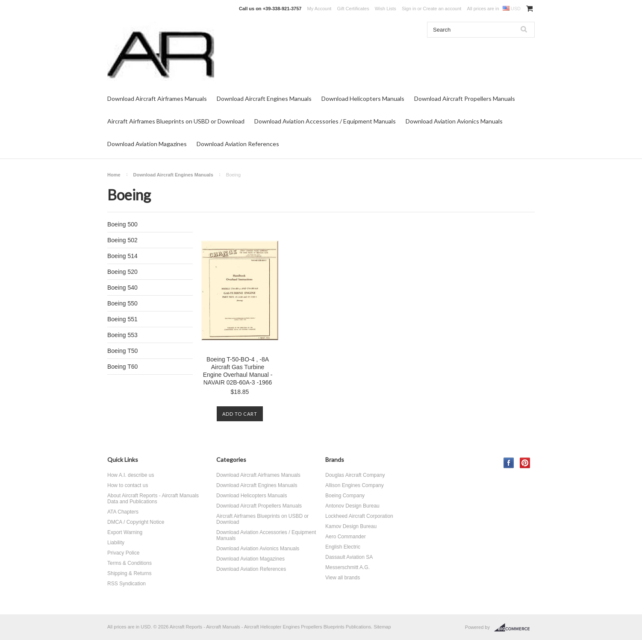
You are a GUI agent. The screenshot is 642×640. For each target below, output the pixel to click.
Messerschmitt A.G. (347, 567)
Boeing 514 (122, 255)
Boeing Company (345, 496)
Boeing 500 (122, 224)
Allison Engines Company (354, 485)
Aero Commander (345, 537)
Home (114, 174)
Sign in (409, 8)
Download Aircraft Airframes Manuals (157, 98)
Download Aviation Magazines (147, 143)
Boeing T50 (122, 350)
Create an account (442, 8)
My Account (319, 8)
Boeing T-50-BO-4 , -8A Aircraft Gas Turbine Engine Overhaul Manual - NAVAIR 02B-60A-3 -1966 (238, 371)
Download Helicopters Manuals (362, 98)
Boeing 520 (122, 271)
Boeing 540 (122, 287)
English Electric (342, 547)
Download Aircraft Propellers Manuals (464, 98)
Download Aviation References (238, 143)
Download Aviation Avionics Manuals (454, 121)
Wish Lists (385, 8)
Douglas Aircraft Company (355, 475)
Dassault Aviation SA (349, 557)
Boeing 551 (122, 319)
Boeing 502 (122, 240)
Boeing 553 (122, 335)
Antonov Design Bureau (352, 506)
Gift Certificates (353, 8)
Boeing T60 (122, 366)
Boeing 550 (122, 303)
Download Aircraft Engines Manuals (264, 98)
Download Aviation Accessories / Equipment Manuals (325, 121)
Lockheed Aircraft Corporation (359, 516)
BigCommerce (514, 627)
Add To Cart (239, 414)
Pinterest (525, 463)
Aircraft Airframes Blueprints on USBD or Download (175, 121)
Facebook (509, 463)
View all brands (342, 578)
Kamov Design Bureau (351, 526)
